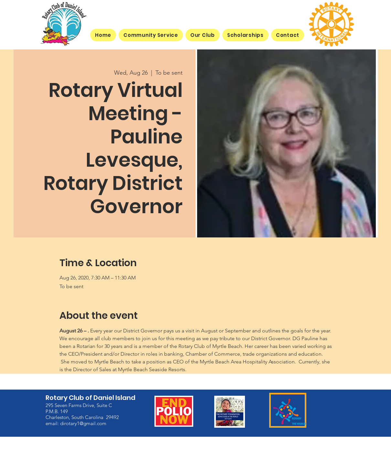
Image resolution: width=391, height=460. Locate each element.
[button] (202, 35)
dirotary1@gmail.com (83, 423)
